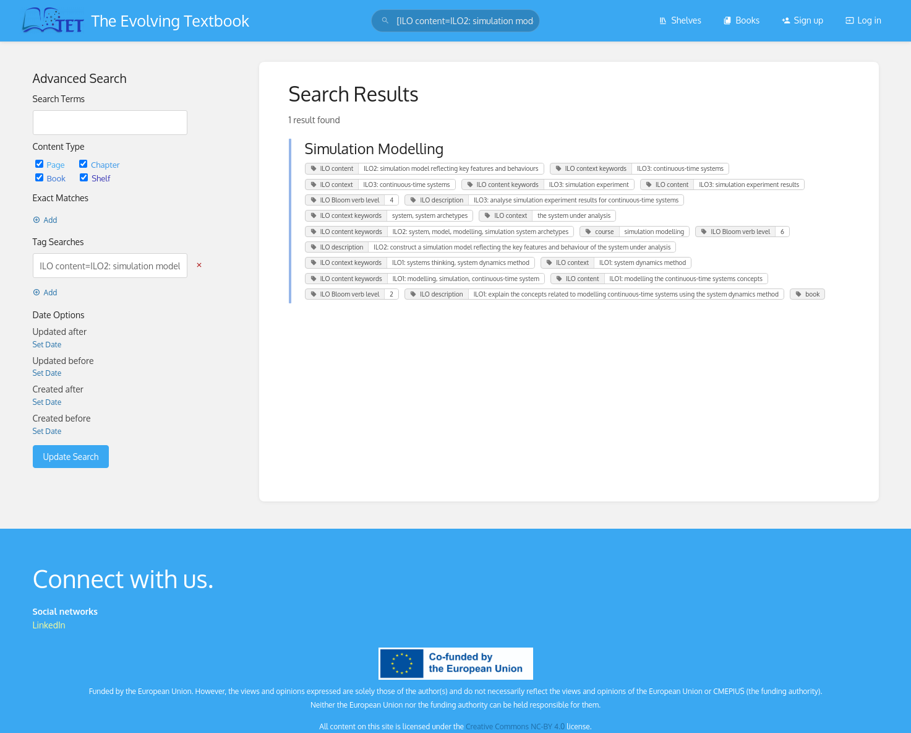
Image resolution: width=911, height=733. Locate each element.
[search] (455, 20)
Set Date (47, 344)
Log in (863, 20)
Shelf (95, 178)
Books (741, 20)
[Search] (385, 20)
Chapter (99, 164)
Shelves (680, 20)
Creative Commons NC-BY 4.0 (515, 726)
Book (51, 178)
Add (45, 220)
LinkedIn (49, 625)
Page (51, 164)
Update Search (71, 456)
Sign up (802, 20)
